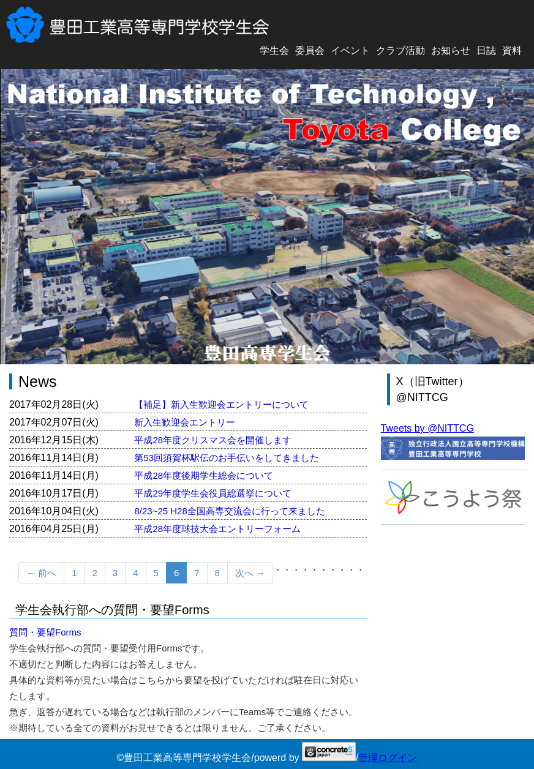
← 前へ (41, 573)
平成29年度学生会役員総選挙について (212, 493)
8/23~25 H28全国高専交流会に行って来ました (229, 511)
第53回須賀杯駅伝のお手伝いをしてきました (226, 457)
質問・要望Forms (45, 632)
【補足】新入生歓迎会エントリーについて (221, 404)
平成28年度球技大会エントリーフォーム (217, 528)
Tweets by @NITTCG (427, 428)
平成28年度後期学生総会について (203, 475)
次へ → (250, 573)
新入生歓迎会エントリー (184, 422)
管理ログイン (387, 757)
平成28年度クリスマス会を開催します (212, 440)
